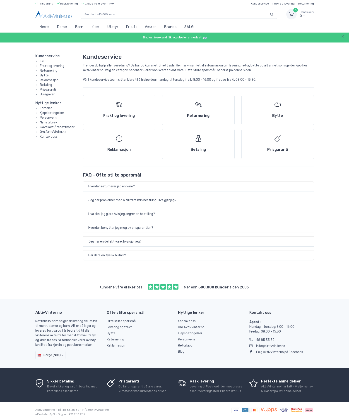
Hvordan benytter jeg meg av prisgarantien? (120, 228)
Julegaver (47, 94)
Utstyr (112, 27)
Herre (44, 27)
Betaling (46, 85)
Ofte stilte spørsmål (121, 321)
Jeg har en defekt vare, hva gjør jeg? (115, 241)
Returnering (306, 3)
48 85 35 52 (261, 340)
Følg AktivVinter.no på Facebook (276, 352)
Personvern (48, 118)
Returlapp (185, 345)
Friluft (131, 27)
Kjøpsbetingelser (52, 113)
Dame (62, 27)
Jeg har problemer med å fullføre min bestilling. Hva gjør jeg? (132, 200)
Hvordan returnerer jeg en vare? (111, 186)
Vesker (150, 27)
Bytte (44, 75)
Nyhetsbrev (48, 122)
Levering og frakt (119, 327)
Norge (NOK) (49, 355)
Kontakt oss (49, 137)
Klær (95, 27)
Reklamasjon (49, 80)
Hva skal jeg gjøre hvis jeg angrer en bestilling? (121, 214)
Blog (181, 352)
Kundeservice (260, 3)
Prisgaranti (48, 90)
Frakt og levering (283, 3)
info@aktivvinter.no (267, 346)
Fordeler (46, 108)
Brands (170, 27)
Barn (79, 27)
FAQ (43, 61)
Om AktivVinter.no (53, 132)
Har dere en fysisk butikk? (107, 255)
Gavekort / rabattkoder (57, 127)
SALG (189, 27)
